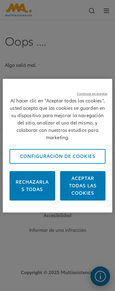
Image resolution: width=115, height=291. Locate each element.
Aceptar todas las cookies (83, 185)
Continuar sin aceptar (92, 94)
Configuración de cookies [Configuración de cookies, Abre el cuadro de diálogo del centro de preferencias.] (57, 156)
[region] (57, 146)
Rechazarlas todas (32, 186)
